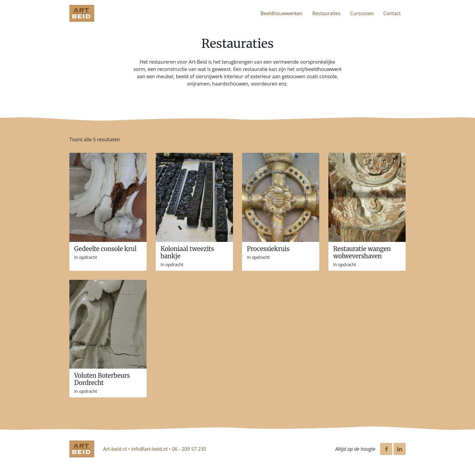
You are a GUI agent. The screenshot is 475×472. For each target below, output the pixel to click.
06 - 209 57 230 (189, 449)
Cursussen (362, 13)
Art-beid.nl (115, 449)
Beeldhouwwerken (282, 13)
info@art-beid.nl (149, 449)
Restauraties (326, 13)
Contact (392, 13)
